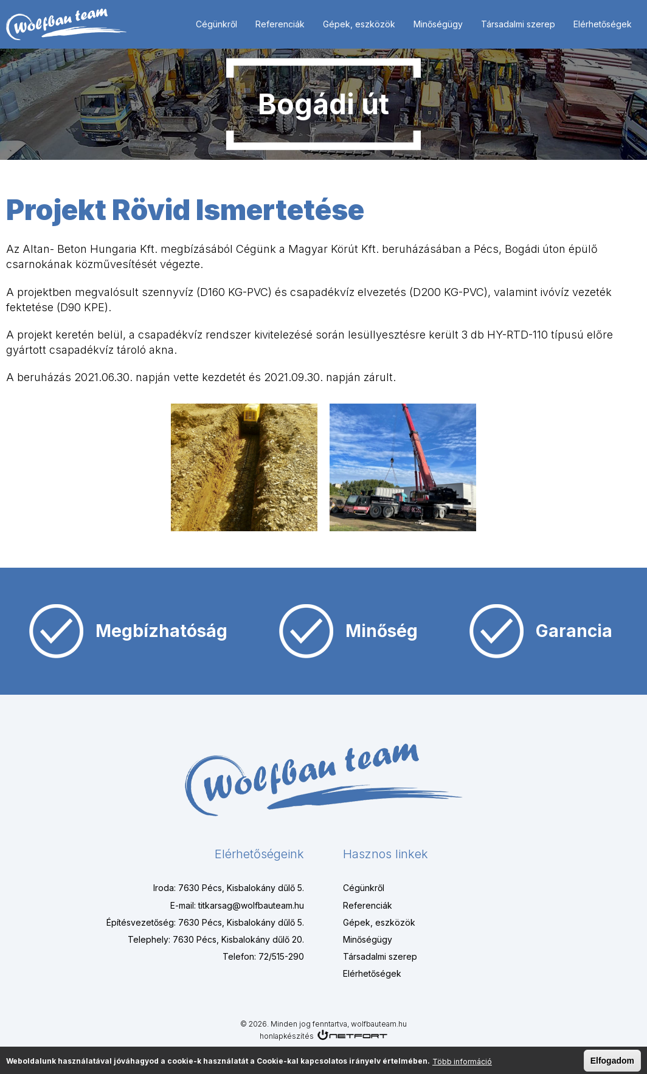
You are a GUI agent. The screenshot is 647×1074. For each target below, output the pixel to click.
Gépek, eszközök (359, 24)
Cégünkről (216, 24)
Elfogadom (612, 1061)
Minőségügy (438, 24)
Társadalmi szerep (518, 24)
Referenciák (280, 24)
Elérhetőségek (602, 24)
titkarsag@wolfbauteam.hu (251, 905)
